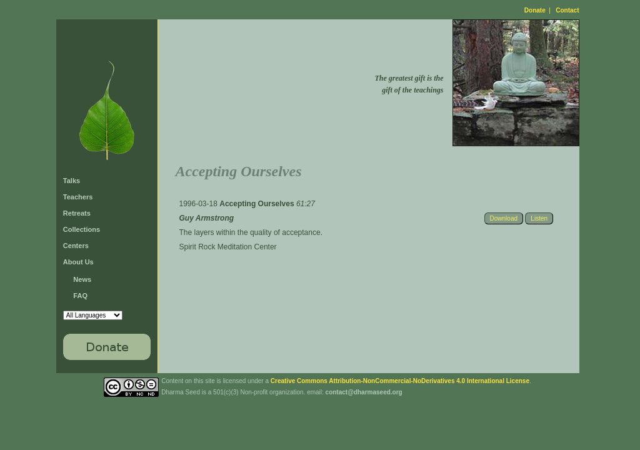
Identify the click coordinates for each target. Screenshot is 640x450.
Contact (567, 10)
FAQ (80, 295)
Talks (71, 180)
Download (504, 218)
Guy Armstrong (206, 218)
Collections (81, 229)
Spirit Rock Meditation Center (228, 246)
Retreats (77, 213)
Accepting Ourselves (257, 203)
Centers (76, 245)
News (82, 279)
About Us (78, 262)
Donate (535, 10)
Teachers (78, 197)
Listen (539, 218)
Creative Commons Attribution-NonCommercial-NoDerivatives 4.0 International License (400, 381)
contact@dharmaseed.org (364, 392)
